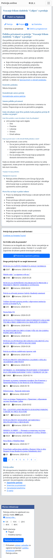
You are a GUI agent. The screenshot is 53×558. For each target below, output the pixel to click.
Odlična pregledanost (37, 29)
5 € (7, 522)
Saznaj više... (9, 517)
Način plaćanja (9, 529)
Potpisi (22, 24)
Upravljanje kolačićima (16, 488)
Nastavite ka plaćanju (13, 540)
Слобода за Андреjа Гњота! (14, 236)
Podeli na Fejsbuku (13, 17)
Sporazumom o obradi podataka (32, 80)
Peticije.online (9, 3)
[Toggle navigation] (49, 3)
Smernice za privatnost (13, 29)
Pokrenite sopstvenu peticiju (26, 256)
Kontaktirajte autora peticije (14, 96)
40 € (7, 524)
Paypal (11, 532)
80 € (15, 524)
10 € (14, 522)
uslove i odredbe (21, 545)
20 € (23, 522)
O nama (10, 490)
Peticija (8, 24)
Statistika (37, 24)
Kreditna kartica (14, 535)
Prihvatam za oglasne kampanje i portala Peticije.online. (18, 549)
